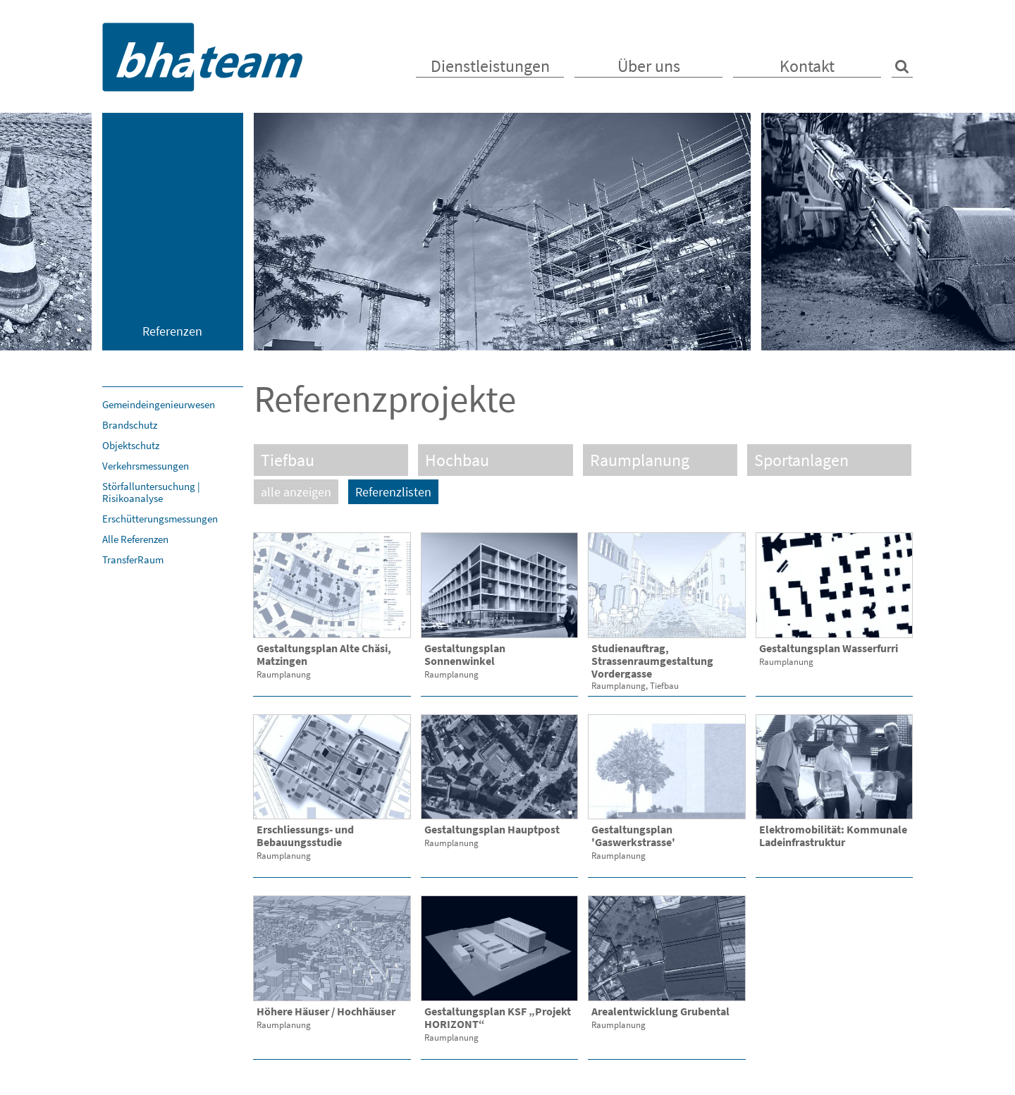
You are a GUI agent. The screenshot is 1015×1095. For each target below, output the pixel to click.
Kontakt (807, 66)
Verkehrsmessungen (145, 465)
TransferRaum (133, 559)
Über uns (648, 66)
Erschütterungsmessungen (160, 518)
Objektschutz (130, 445)
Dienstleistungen (490, 66)
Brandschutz (129, 425)
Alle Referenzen (135, 539)
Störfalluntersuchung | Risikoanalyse (151, 492)
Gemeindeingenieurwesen (158, 404)
